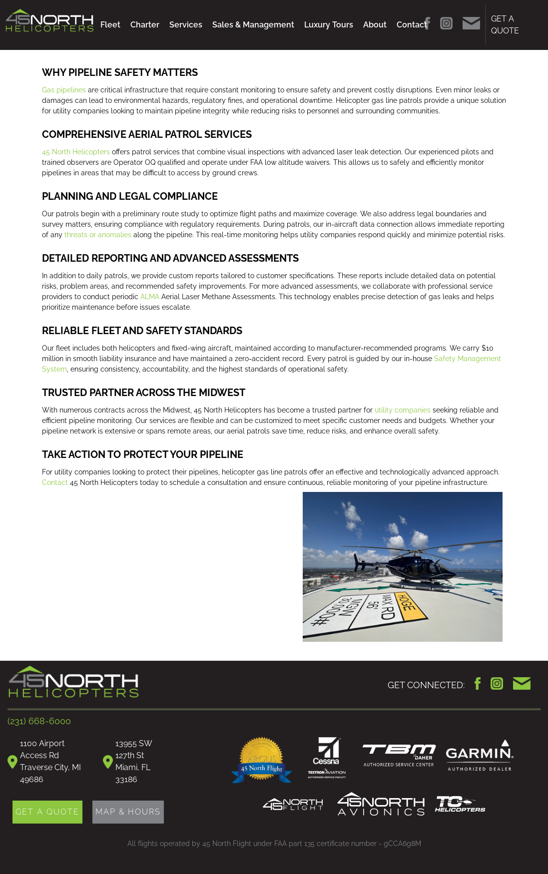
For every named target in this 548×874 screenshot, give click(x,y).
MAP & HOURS (128, 812)
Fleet (110, 24)
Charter (144, 24)
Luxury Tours (328, 24)
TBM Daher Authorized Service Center (399, 755)
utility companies (403, 410)
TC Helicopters (460, 804)
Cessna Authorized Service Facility (327, 759)
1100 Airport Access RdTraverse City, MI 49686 (50, 761)
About (375, 24)
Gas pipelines (64, 90)
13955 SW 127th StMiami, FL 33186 (133, 761)
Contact (412, 24)
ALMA (149, 297)
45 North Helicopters (76, 152)
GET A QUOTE (505, 24)
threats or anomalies (97, 235)
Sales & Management (253, 24)
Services (185, 24)
